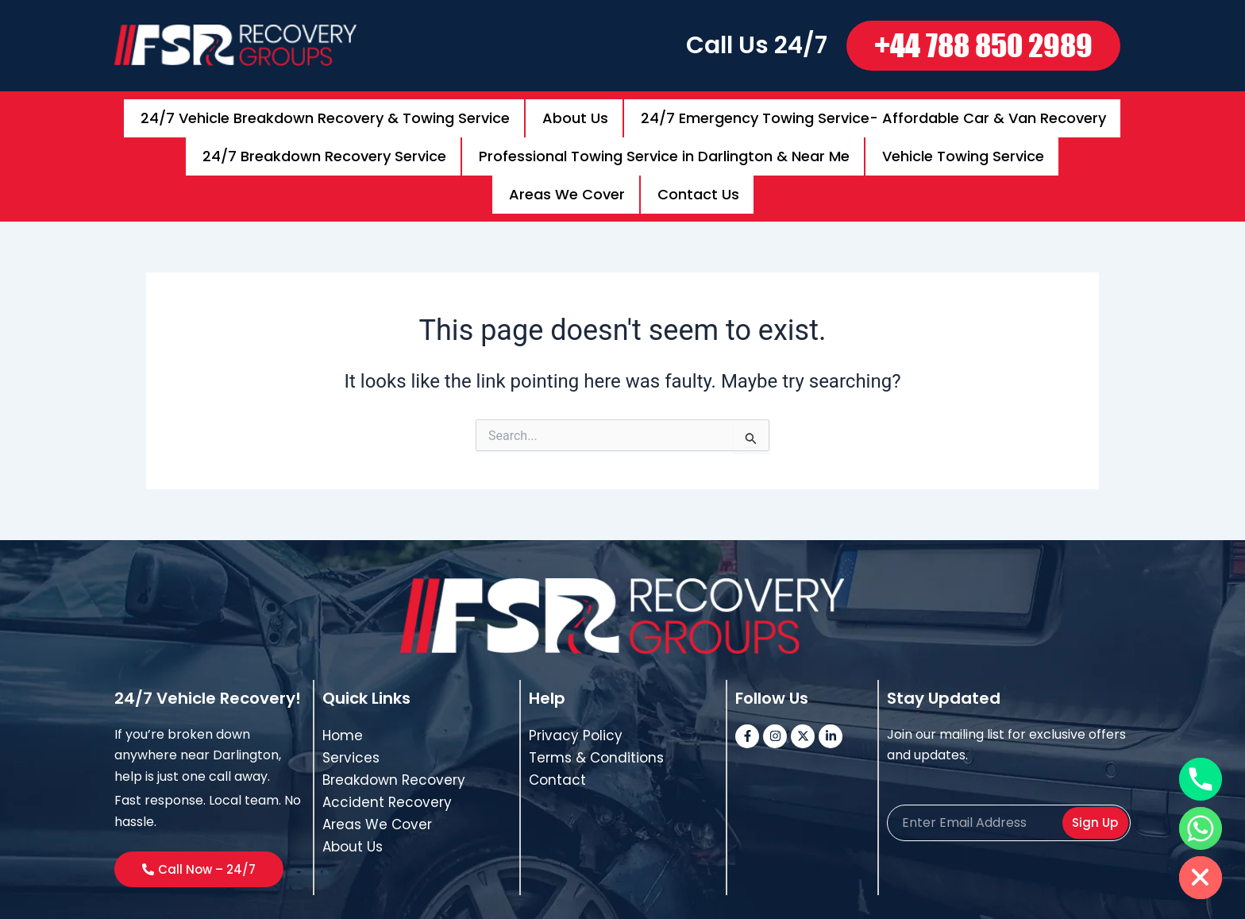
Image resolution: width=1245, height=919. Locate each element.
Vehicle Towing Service (963, 137)
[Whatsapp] (1200, 828)
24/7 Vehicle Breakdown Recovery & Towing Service (325, 112)
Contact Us (698, 162)
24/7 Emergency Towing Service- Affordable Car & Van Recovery (873, 112)
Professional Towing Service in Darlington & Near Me (664, 137)
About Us (575, 112)
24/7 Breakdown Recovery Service (324, 137)
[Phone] (1200, 779)
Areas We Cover (567, 162)
